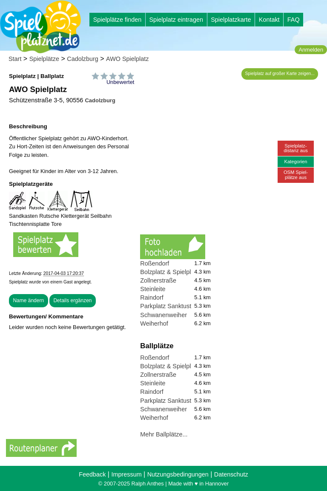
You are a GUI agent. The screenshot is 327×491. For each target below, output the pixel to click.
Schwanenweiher (163, 315)
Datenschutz (231, 474)
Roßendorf (154, 263)
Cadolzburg (82, 58)
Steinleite (152, 289)
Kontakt (269, 19)
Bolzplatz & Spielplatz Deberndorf (185, 272)
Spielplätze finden (117, 19)
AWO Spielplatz (127, 58)
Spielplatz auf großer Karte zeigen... (280, 73)
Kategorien (295, 161)
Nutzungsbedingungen (178, 474)
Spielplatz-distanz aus (296, 148)
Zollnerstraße (158, 280)
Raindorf (151, 297)
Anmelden (310, 49)
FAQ (293, 19)
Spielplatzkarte (231, 19)
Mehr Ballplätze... (163, 434)
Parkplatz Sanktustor (168, 306)
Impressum (126, 474)
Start (15, 58)
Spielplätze (44, 58)
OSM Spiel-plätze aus (296, 174)
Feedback (92, 474)
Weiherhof (154, 323)
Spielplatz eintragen (176, 19)
